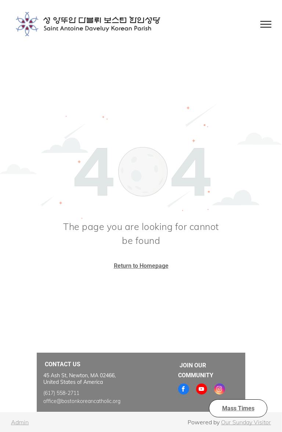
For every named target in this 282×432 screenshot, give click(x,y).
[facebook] (183, 390)
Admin (20, 422)
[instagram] (219, 390)
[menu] (265, 24)
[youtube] (201, 390)
